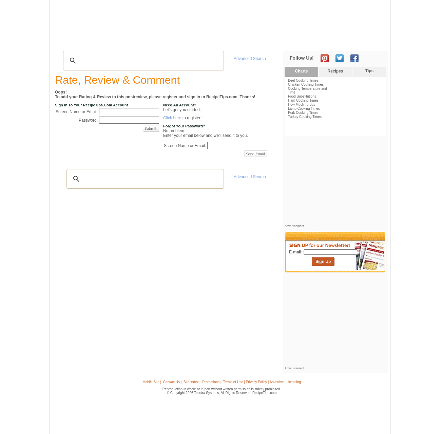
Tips (369, 70)
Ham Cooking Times (303, 100)
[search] (142, 61)
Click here (172, 118)
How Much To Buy (301, 104)
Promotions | (211, 382)
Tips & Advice (95, 40)
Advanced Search (250, 58)
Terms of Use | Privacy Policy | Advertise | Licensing (262, 382)
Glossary (125, 40)
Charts (301, 71)
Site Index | (192, 382)
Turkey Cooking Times (305, 117)
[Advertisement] (262, 18)
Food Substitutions (302, 96)
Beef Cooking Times (303, 80)
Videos (147, 40)
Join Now (361, 41)
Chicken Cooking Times (306, 84)
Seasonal (201, 40)
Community (173, 40)
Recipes (67, 40)
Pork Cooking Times (303, 113)
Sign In (375, 41)
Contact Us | (172, 382)
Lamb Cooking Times (304, 108)
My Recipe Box (232, 40)
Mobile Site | (151, 382)
